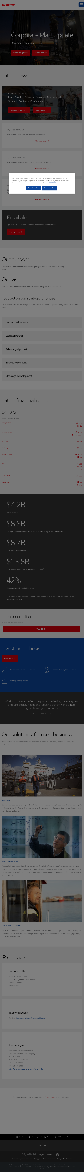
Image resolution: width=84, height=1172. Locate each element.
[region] (42, 183)
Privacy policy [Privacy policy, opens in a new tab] (52, 182)
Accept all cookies (49, 188)
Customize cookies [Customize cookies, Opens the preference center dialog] (33, 188)
